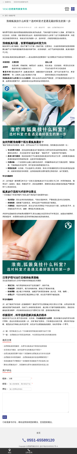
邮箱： (5, 384)
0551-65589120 (67, 9)
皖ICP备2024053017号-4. (49, 446)
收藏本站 (8, 2)
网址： (5, 389)
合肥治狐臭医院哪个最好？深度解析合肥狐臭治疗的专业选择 (27, 353)
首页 (6, 15)
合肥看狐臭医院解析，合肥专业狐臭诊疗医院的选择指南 (25, 346)
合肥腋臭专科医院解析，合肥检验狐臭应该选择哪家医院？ (26, 357)
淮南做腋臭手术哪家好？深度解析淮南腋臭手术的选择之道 (26, 361)
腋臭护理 (12, 15)
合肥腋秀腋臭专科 (32, 446)
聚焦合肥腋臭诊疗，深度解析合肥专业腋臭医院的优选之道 (26, 365)
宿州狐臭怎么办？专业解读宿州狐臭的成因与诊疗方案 (30, 331)
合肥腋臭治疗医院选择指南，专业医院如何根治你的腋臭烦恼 (33, 335)
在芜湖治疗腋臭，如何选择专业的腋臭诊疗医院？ (23, 350)
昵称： (5, 378)
